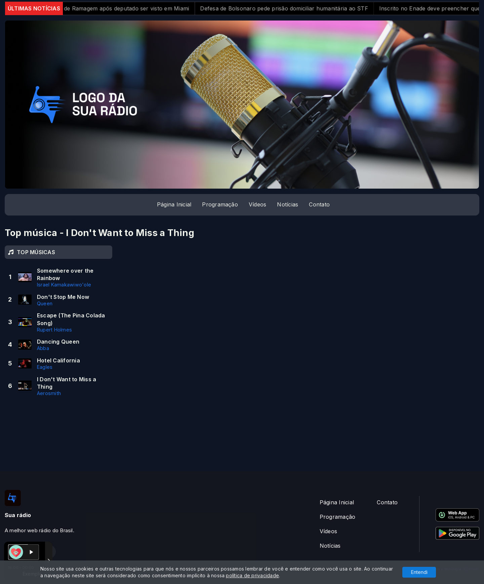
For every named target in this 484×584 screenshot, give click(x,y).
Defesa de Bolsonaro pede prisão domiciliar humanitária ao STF (290, 8)
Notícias (287, 204)
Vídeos (257, 204)
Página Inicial (174, 204)
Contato (319, 204)
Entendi (419, 572)
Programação (220, 204)
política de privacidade (252, 575)
